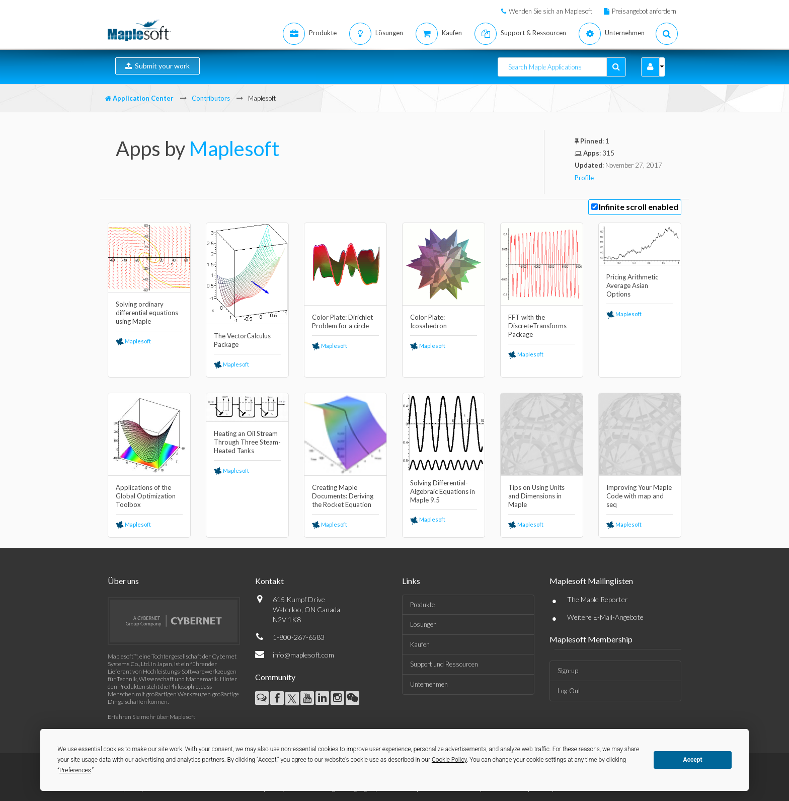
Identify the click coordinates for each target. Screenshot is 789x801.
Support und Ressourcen (444, 664)
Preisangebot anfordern (644, 11)
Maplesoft (234, 148)
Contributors (211, 98)
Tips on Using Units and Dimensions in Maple (536, 495)
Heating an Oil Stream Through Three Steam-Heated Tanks (247, 442)
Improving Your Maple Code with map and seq (639, 495)
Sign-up (568, 671)
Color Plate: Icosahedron (428, 321)
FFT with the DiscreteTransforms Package (537, 325)
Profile (584, 178)
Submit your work (157, 65)
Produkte (422, 605)
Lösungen (423, 624)
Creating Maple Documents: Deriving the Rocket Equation (342, 495)
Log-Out (569, 691)
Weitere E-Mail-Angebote (605, 617)
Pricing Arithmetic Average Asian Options (632, 285)
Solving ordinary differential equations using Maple (147, 312)
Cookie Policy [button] (449, 759)
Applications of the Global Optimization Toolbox (146, 495)
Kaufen (420, 644)
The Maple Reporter (597, 599)
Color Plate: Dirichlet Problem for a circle (342, 321)
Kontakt (269, 581)
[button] (650, 67)
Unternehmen (429, 684)
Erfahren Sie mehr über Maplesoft (151, 716)
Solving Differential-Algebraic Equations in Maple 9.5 (442, 491)
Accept (692, 759)
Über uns (123, 581)
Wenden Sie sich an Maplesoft (550, 11)
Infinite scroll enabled (638, 206)
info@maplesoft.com (303, 654)
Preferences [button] (75, 770)
